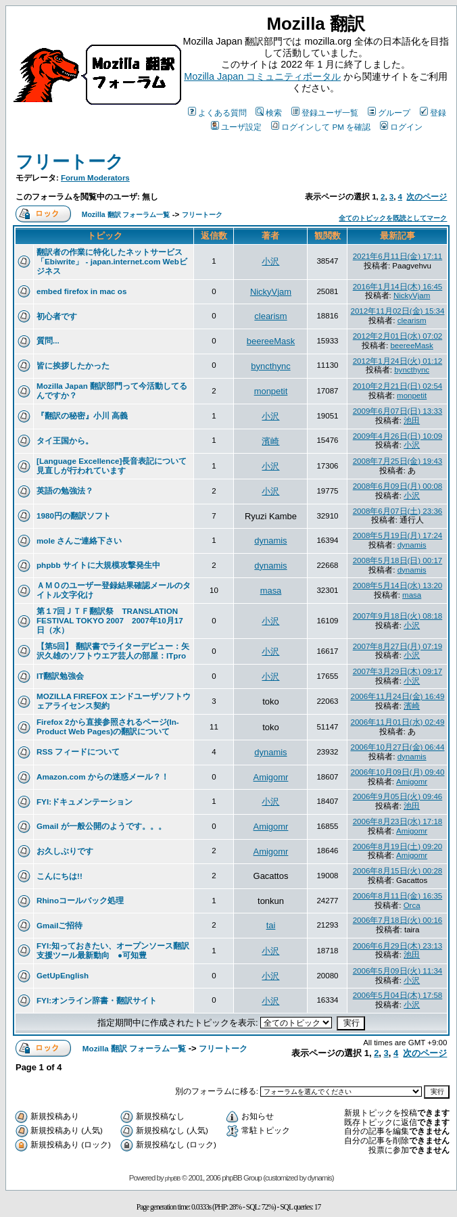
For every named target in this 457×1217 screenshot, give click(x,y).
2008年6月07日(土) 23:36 (398, 511)
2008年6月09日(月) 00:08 (398, 486)
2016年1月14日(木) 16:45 (398, 287)
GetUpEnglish (63, 975)
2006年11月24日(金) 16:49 (397, 696)
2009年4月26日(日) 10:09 (398, 436)
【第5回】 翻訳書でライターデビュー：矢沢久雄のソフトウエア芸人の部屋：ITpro (113, 651)
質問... (48, 340)
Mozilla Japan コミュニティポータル (262, 76)
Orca (412, 905)
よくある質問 (217, 112)
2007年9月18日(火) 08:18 (398, 616)
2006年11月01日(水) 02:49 (397, 722)
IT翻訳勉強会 (60, 675)
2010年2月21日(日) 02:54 (398, 386)
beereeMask (271, 341)
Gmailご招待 (59, 925)
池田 (412, 420)
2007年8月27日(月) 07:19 (398, 646)
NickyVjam (270, 292)
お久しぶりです (65, 850)
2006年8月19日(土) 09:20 (398, 846)
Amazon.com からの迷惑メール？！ (103, 776)
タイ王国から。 (65, 440)
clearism (270, 316)
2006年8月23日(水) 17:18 (398, 821)
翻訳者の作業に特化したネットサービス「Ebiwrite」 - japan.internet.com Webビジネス (112, 261)
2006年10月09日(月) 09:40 (397, 772)
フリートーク (70, 161)
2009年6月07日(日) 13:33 (398, 411)
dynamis (270, 540)
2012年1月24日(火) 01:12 (398, 361)
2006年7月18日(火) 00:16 (398, 920)
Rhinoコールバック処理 (80, 900)
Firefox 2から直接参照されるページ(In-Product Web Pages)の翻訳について (108, 726)
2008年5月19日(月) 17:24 (398, 535)
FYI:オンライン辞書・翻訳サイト (97, 1000)
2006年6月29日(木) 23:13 (398, 946)
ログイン (401, 126)
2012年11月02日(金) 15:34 (397, 311)
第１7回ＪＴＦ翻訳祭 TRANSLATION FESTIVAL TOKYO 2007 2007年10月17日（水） (110, 620)
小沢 (270, 261)
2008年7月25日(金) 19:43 (398, 461)
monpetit (271, 391)
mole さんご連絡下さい (79, 540)
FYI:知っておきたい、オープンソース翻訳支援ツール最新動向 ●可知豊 (113, 950)
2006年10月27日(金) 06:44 (397, 747)
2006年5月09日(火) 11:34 (398, 971)
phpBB (173, 1178)
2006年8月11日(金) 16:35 (398, 896)
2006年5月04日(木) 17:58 (398, 995)
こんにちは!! (59, 876)
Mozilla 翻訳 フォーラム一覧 (126, 214)
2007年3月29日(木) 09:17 (398, 671)
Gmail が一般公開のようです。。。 (101, 825)
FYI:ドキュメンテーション (85, 801)
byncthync (270, 366)
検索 (269, 112)
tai (271, 925)
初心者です (57, 316)
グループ (389, 112)
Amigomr (271, 777)
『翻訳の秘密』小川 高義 (82, 415)
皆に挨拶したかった (73, 365)
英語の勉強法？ (65, 490)
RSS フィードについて (78, 751)
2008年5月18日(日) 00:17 (398, 560)
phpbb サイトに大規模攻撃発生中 (98, 564)
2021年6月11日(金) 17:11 (398, 256)
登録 (433, 112)
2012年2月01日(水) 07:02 (398, 336)
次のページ (426, 197)
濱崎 (270, 441)
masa (271, 591)
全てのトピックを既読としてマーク (393, 218)
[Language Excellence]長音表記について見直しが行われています (112, 465)
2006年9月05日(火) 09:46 (398, 796)
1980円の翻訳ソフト (74, 515)
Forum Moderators (95, 178)
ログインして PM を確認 (320, 126)
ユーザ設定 (236, 126)
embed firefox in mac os (81, 291)
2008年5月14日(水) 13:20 (398, 585)
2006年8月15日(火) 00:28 (398, 871)
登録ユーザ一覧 (324, 112)
